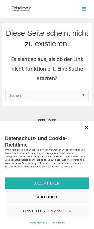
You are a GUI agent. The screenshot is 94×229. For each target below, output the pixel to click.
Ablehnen (47, 196)
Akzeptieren (47, 183)
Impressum (58, 222)
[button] (86, 127)
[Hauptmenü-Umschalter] (84, 9)
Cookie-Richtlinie (38, 222)
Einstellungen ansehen (47, 210)
